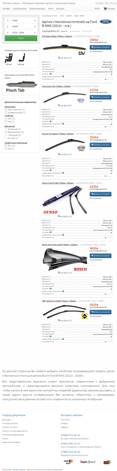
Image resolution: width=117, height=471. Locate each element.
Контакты (60, 8)
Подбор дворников (13, 415)
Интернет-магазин (72, 415)
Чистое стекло (38, 3)
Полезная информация (13, 434)
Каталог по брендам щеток (14, 431)
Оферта (64, 427)
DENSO (109, 228)
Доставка (6, 8)
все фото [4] (65, 216)
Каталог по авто (9, 427)
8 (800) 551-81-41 (70, 435)
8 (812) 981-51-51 (70, 443)
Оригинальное (15, 109)
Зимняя (11, 138)
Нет (10, 121)
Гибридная (13, 135)
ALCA (110, 117)
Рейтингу (87, 31)
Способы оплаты (20, 8)
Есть (10, 118)
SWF (110, 332)
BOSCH (109, 284)
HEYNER (109, 166)
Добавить (100, 47)
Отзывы (64, 423)
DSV (111, 69)
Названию (74, 31)
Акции (50, 8)
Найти (21, 38)
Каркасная (13, 129)
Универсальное (15, 112)
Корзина (109, 9)
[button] (21, 20)
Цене (64, 31)
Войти (97, 8)
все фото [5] (65, 154)
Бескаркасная (14, 132)
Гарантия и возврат (37, 8)
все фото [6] (65, 58)
